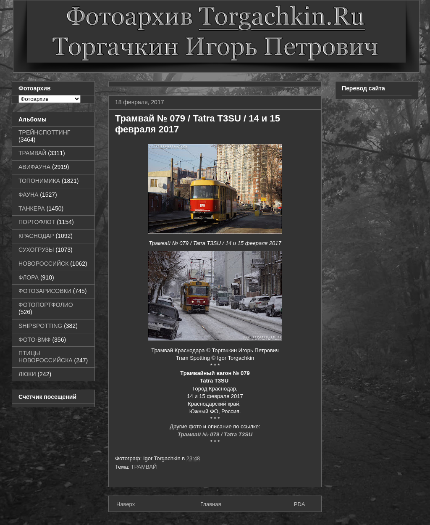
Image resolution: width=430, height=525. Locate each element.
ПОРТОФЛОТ (36, 222)
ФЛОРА (28, 277)
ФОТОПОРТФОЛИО (45, 304)
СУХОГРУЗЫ (36, 249)
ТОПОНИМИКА (39, 180)
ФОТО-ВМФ (34, 339)
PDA (299, 504)
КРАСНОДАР (36, 235)
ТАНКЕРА (31, 208)
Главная (210, 504)
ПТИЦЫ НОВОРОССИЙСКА (45, 357)
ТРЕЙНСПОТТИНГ (44, 132)
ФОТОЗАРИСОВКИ (44, 291)
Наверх (125, 504)
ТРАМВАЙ (144, 467)
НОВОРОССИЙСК (43, 263)
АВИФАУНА (34, 167)
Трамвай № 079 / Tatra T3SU (215, 434)
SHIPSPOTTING (40, 325)
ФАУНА (28, 194)
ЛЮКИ (27, 374)
